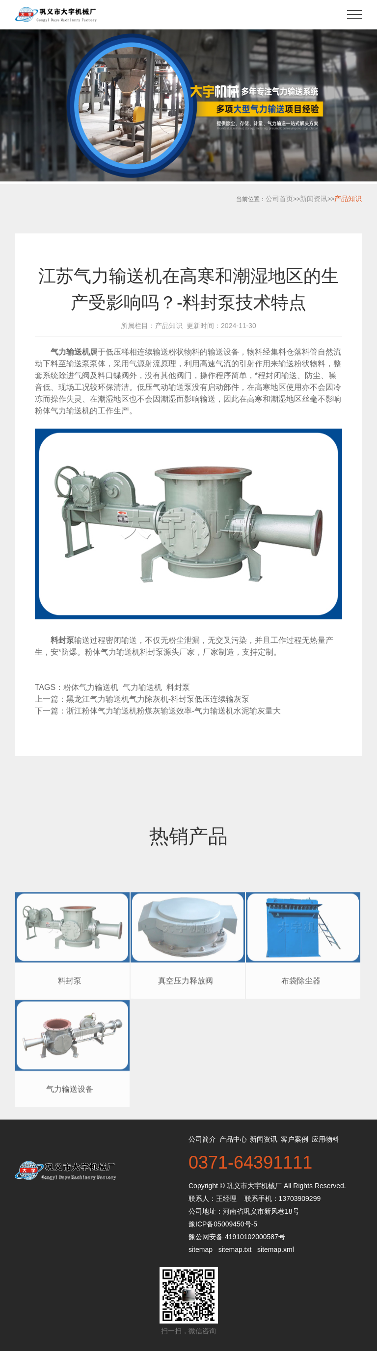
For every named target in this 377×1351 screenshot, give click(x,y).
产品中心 (233, 1139)
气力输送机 (144, 687)
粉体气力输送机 (62, 411)
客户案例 (294, 1139)
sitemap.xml (275, 1249)
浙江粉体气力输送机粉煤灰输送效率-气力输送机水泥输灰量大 (173, 711)
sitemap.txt (235, 1249)
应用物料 (325, 1139)
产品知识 (348, 199)
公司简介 (202, 1139)
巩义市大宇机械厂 (254, 1186)
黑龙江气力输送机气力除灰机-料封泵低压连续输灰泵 (157, 699)
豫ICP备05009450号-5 (222, 1224)
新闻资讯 (313, 199)
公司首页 (279, 199)
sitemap (200, 1249)
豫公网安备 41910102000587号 (236, 1237)
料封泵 (180, 687)
